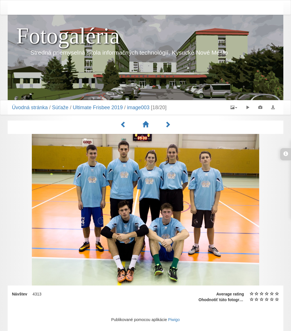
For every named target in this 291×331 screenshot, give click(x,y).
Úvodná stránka (30, 107)
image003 (138, 107)
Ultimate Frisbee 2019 (98, 107)
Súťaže (60, 107)
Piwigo (174, 319)
